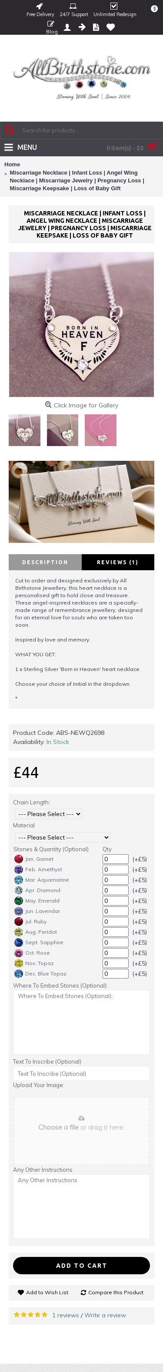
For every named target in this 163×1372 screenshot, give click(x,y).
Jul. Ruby (30, 921)
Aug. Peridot (35, 932)
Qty (107, 849)
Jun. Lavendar (37, 911)
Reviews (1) (118, 562)
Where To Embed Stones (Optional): (60, 985)
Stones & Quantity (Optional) (51, 849)
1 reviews (65, 1315)
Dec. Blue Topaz (40, 973)
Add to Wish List (47, 1292)
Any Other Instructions (43, 1169)
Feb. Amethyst (38, 869)
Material (24, 825)
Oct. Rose (32, 953)
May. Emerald (37, 900)
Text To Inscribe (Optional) (47, 1061)
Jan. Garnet (33, 859)
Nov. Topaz (34, 963)
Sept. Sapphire (38, 942)
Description (45, 562)
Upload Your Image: (38, 1084)
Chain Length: (31, 802)
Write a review (105, 1315)
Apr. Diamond (37, 890)
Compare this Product (115, 1292)
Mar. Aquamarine (41, 880)
